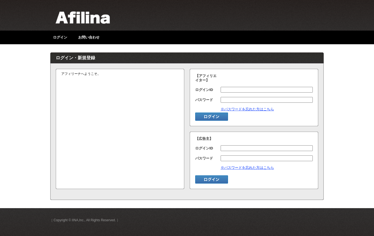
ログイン (60, 37)
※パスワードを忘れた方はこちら (247, 109)
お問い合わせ (89, 37)
